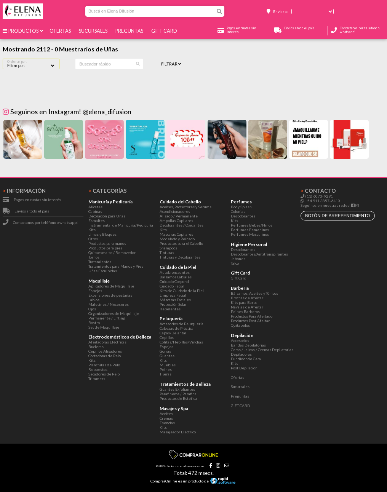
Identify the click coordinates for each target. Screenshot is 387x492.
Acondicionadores (175, 211)
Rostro (94, 322)
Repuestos (97, 369)
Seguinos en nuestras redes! (325, 205)
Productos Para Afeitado (251, 316)
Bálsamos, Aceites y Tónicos (254, 293)
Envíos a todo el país (31, 211)
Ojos (92, 309)
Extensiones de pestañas (110, 295)
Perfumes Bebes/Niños (251, 225)
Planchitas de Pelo (104, 365)
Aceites (166, 413)
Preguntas (130, 31)
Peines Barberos (245, 311)
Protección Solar (173, 304)
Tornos (93, 257)
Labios (93, 299)
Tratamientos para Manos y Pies (115, 266)
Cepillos (167, 337)
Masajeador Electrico (178, 432)
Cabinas (95, 211)
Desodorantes (243, 216)
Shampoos (168, 248)
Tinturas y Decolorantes (180, 257)
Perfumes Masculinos (250, 234)
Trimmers (96, 378)
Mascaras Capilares (176, 234)
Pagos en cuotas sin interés (37, 199)
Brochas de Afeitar (247, 298)
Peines (166, 369)
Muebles (168, 365)
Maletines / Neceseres (108, 304)
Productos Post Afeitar (250, 320)
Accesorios (240, 340)
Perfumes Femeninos (250, 229)
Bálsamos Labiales (176, 277)
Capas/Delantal (173, 333)
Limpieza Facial (173, 295)
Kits (92, 229)
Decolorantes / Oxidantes (181, 225)
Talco (235, 263)
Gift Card (238, 278)
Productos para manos (107, 243)
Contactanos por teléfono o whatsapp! (45, 222)
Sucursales (94, 31)
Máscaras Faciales (175, 299)
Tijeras (165, 374)
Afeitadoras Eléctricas (107, 342)
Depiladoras (241, 354)
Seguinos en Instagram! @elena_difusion (67, 111)
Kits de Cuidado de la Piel (182, 290)
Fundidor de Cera (246, 358)
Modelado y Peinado (177, 238)
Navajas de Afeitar (247, 307)
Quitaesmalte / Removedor (112, 252)
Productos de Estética (178, 398)
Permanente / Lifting (106, 318)
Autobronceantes (175, 272)
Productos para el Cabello (181, 243)
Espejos (95, 290)
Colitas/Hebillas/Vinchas (181, 342)
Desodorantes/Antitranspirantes (259, 254)
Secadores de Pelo (104, 374)
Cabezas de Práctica (177, 328)
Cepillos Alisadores (105, 351)
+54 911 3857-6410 (320, 200)
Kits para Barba (244, 302)
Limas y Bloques (102, 234)
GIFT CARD (165, 31)
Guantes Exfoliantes (177, 389)
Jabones (238, 258)
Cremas (166, 418)
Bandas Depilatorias (248, 345)
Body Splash (241, 206)
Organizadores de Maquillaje (113, 313)
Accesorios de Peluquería (181, 323)
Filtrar (171, 63)
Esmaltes (96, 220)
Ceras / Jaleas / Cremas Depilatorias (262, 349)
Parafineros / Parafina (178, 393)
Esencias (167, 422)
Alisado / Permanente (179, 216)
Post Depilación (244, 368)
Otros (93, 238)
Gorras (165, 351)
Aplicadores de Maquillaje (111, 286)
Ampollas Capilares (176, 220)
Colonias (238, 211)
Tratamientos (99, 261)
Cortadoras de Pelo (104, 355)
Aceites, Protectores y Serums (185, 206)
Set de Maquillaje (103, 327)
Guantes (167, 355)
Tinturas (167, 252)
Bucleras (96, 346)
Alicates (95, 206)
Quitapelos (240, 325)
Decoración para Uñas (106, 216)
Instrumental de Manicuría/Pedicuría (120, 225)
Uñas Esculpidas (102, 270)
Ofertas (61, 31)
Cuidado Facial (172, 286)
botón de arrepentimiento (337, 215)
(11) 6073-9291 (317, 196)
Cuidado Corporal (174, 281)
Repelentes (170, 309)
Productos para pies (105, 248)
